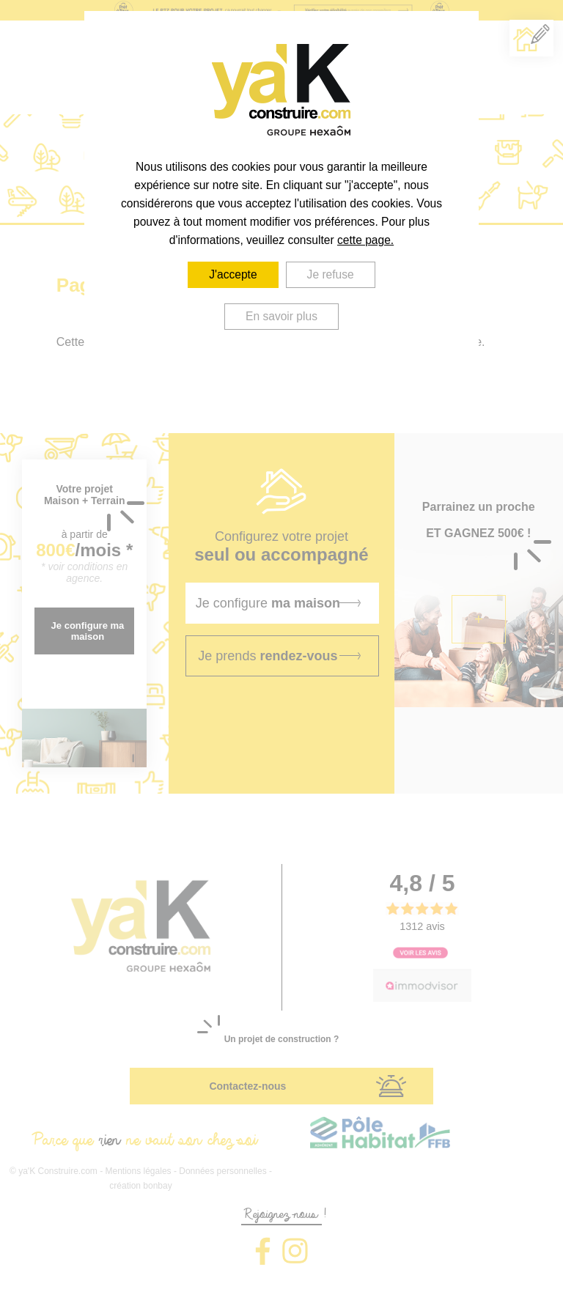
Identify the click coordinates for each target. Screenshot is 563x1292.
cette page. (365, 240)
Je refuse (330, 274)
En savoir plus (281, 316)
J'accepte (233, 274)
